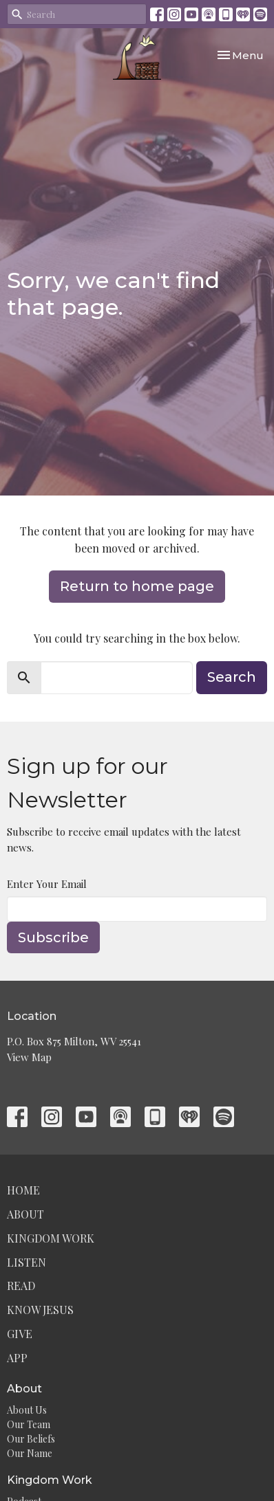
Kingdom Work (50, 1238)
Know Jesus (40, 1309)
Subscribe (53, 937)
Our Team (28, 1424)
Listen (26, 1262)
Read (21, 1285)
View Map (29, 1057)
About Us (27, 1409)
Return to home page (137, 586)
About (25, 1214)
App (17, 1357)
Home (23, 1190)
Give (19, 1333)
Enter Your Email (47, 884)
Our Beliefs (31, 1438)
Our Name (29, 1453)
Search (231, 677)
